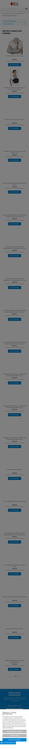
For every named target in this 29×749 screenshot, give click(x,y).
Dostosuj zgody (14, 735)
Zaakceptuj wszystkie (14, 740)
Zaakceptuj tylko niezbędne (14, 731)
